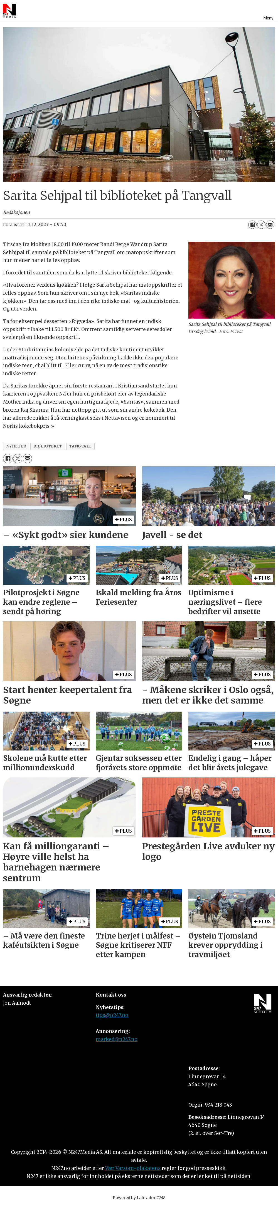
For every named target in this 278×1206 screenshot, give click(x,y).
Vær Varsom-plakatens (133, 1168)
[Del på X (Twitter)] (261, 225)
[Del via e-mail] (270, 225)
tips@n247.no (112, 1015)
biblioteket (47, 446)
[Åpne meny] (268, 11)
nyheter (16, 446)
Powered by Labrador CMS (139, 1197)
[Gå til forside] (9, 10)
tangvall (80, 446)
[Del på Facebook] (252, 225)
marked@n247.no (116, 1039)
